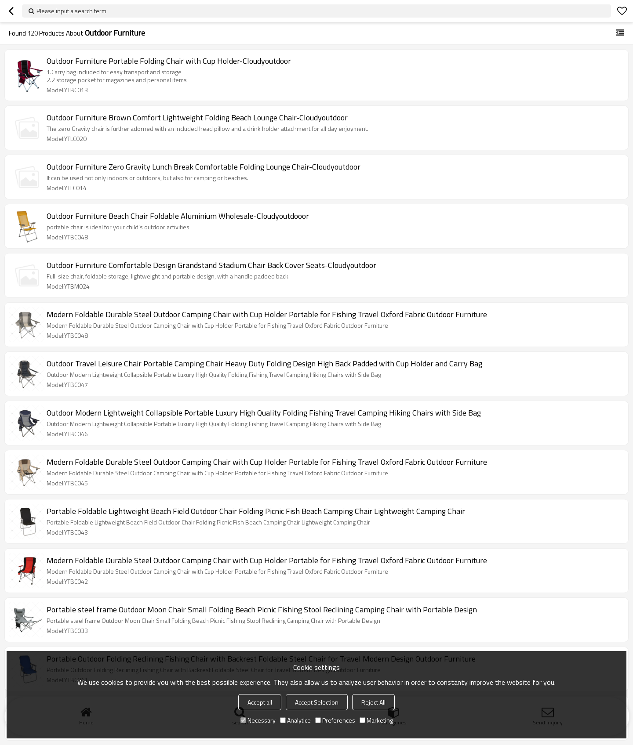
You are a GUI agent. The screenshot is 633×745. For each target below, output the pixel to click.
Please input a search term (71, 10)
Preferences (335, 720)
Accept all (259, 702)
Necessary (258, 720)
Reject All (373, 702)
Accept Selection (316, 702)
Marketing (376, 720)
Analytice (295, 720)
